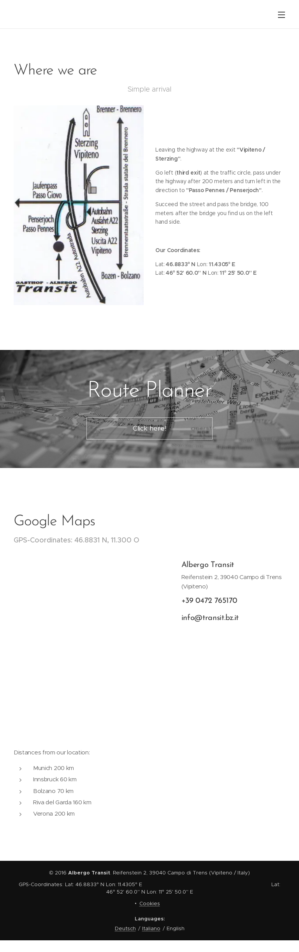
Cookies (149, 903)
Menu (281, 14)
